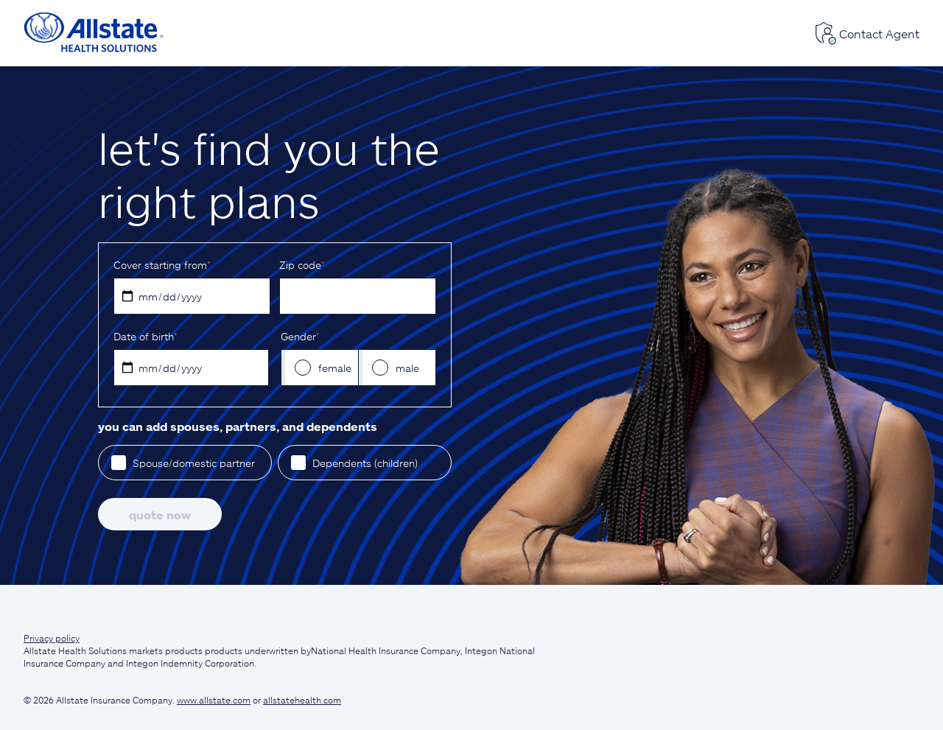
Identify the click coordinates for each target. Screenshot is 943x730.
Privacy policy (52, 638)
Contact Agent (867, 33)
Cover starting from (161, 265)
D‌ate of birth (145, 336)
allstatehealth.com (302, 700)
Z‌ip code (301, 265)
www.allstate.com (213, 700)
